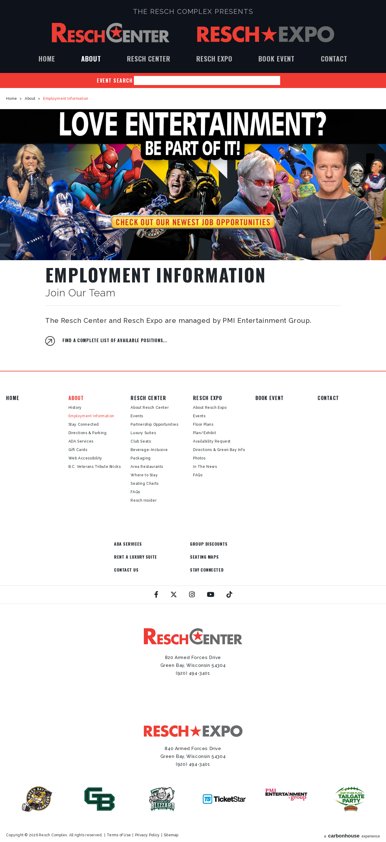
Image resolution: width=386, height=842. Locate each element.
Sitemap (171, 823)
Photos (199, 458)
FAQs (135, 492)
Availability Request (212, 441)
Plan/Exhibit (204, 433)
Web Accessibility (85, 458)
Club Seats (141, 441)
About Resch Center (150, 407)
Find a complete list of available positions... (114, 340)
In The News (205, 467)
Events (137, 416)
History (75, 407)
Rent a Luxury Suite (240, 544)
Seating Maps (128, 557)
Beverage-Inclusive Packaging (149, 454)
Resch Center (110, 33)
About (91, 58)
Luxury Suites (143, 433)
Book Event (276, 58)
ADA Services (80, 441)
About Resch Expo (210, 407)
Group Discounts (185, 544)
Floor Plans (203, 424)
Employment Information (91, 416)
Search (284, 80)
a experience (352, 822)
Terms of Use (119, 823)
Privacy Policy (147, 823)
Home (47, 58)
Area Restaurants (147, 467)
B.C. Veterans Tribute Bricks (94, 467)
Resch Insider (144, 500)
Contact (334, 58)
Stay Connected (83, 424)
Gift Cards (77, 450)
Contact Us (179, 557)
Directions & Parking (87, 433)
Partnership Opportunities (154, 424)
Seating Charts (144, 483)
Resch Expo (265, 34)
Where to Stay (144, 475)
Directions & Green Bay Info (219, 450)
